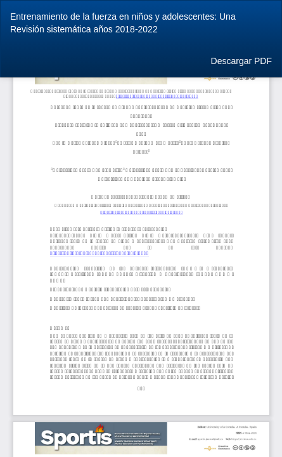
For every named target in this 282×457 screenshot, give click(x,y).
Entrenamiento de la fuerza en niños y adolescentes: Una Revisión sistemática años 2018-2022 (123, 22)
